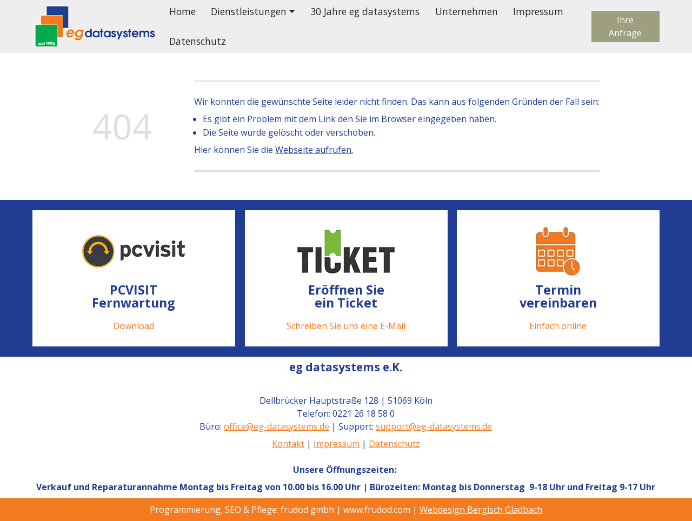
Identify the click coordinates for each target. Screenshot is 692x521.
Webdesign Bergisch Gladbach (481, 510)
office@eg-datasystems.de (277, 426)
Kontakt (288, 444)
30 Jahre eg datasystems (365, 11)
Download (133, 326)
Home (182, 11)
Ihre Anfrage (625, 26)
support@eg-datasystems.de (434, 426)
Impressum (538, 11)
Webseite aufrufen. (314, 150)
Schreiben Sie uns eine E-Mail (346, 326)
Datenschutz (197, 41)
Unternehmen (466, 11)
